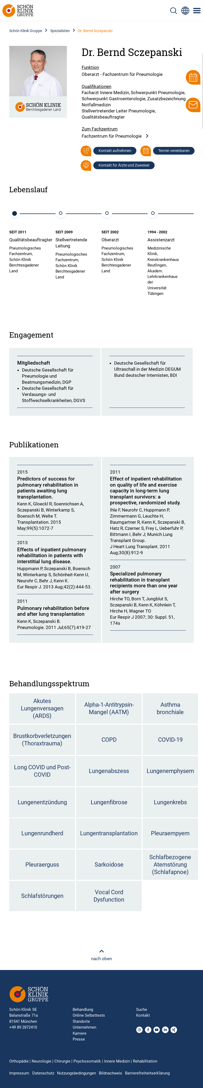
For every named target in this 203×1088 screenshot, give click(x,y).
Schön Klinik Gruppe (25, 31)
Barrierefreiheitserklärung (147, 1073)
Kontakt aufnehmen (115, 150)
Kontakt (143, 1015)
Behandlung (83, 1009)
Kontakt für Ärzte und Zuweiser (124, 165)
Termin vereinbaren (174, 150)
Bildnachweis (110, 1073)
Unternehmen (84, 1027)
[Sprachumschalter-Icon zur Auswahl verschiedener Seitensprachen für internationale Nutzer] (185, 11)
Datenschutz (43, 1073)
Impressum (19, 1073)
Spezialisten (60, 31)
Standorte (81, 1021)
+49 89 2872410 (23, 1027)
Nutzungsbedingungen (76, 1073)
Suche (141, 1009)
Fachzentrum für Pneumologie (115, 136)
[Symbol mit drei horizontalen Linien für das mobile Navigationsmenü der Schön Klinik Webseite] (197, 10)
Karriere (79, 1033)
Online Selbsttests (89, 1015)
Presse (79, 1039)
